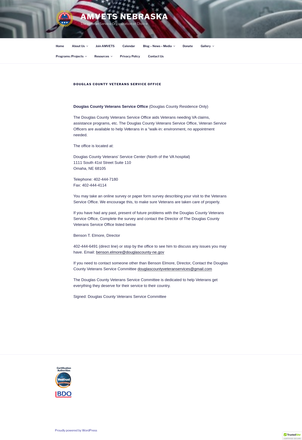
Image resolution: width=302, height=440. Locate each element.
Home (60, 46)
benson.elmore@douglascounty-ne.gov (130, 252)
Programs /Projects (71, 56)
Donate (188, 46)
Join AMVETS (105, 46)
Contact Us (156, 56)
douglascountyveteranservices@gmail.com (175, 269)
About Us (80, 46)
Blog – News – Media (159, 46)
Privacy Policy (130, 56)
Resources (103, 56)
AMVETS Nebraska (124, 16)
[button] (292, 436)
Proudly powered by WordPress (76, 430)
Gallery (208, 46)
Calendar (128, 46)
